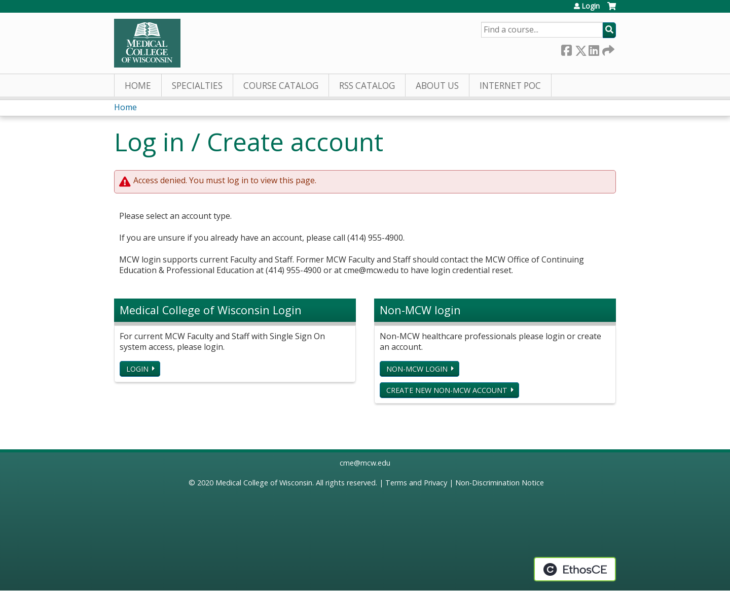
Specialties (197, 85)
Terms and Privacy (416, 482)
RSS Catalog (367, 85)
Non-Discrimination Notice (499, 482)
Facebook (566, 48)
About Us (437, 85)
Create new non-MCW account (446, 390)
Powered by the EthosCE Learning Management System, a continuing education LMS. (575, 569)
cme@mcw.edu (365, 463)
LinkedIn (594, 48)
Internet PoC (510, 85)
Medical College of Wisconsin (263, 482)
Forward (607, 48)
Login (590, 6)
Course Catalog (280, 85)
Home (138, 85)
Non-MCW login (417, 369)
